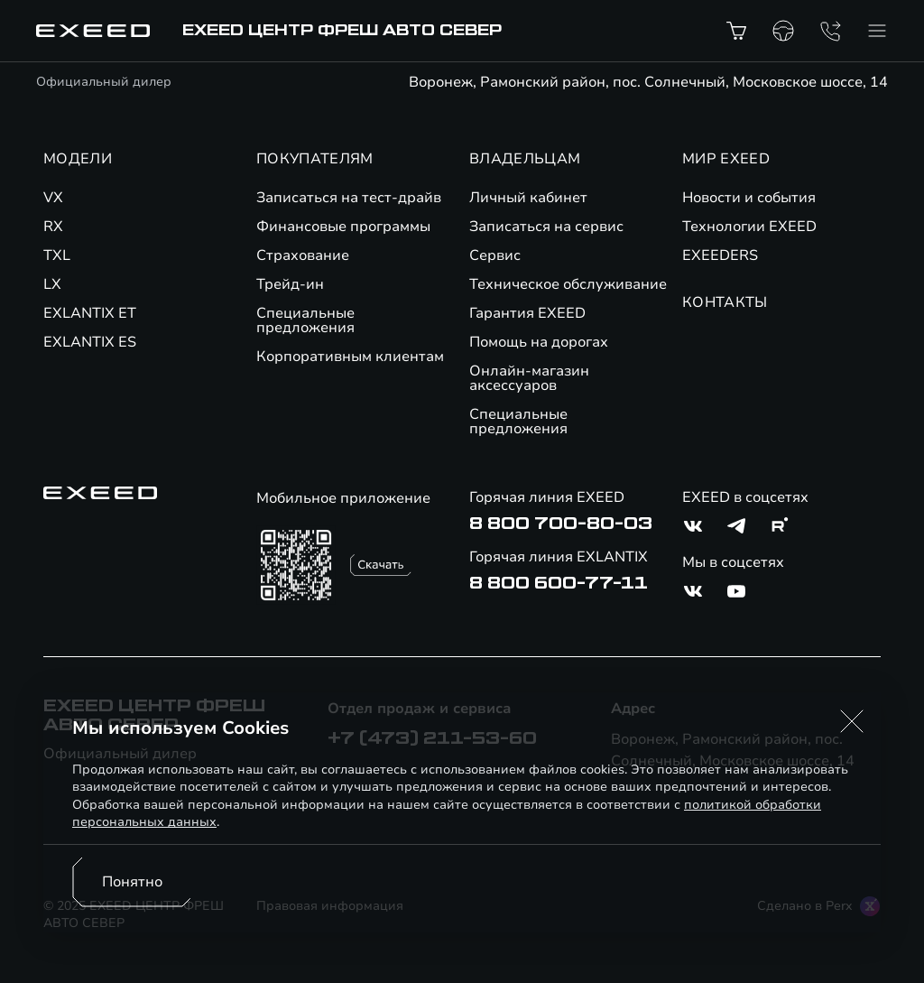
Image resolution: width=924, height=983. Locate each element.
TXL (56, 255)
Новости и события (749, 197)
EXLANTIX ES (89, 342)
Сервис (495, 255)
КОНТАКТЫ (725, 302)
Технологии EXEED (749, 226)
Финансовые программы (343, 226)
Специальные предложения (305, 320)
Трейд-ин (290, 284)
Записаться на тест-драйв (348, 197)
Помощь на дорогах (538, 342)
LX (52, 284)
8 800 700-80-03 (560, 523)
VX (53, 197)
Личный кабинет (528, 197)
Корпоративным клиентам (350, 356)
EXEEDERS (720, 255)
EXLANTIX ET (89, 313)
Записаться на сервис (546, 226)
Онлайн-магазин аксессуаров (529, 378)
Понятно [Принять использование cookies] (132, 882)
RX (53, 226)
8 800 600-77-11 (558, 583)
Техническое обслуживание (568, 284)
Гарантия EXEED (527, 313)
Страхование (302, 255)
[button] (851, 721)
